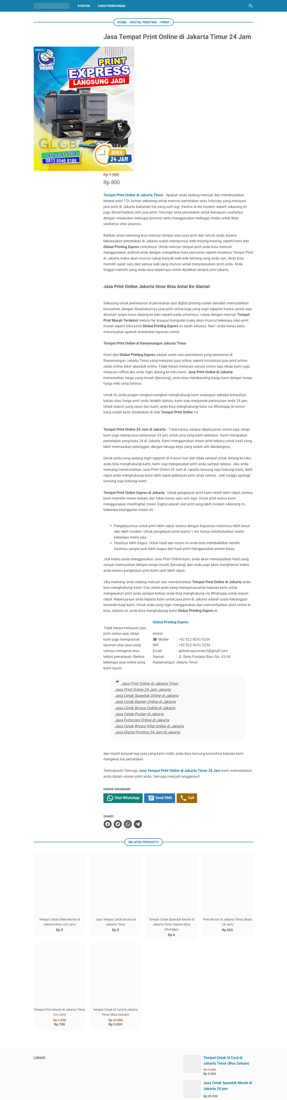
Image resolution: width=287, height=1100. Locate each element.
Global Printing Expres (189, 541)
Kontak (84, 6)
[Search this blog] (250, 6)
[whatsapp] (141, 737)
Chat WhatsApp (137, 711)
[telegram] (152, 737)
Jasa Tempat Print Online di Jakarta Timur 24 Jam (193, 683)
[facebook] (121, 737)
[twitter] (131, 737)
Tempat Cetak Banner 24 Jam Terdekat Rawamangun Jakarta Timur (227, 1024)
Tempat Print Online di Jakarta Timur (147, 79)
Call (202, 711)
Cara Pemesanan (111, 6)
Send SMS (174, 711)
